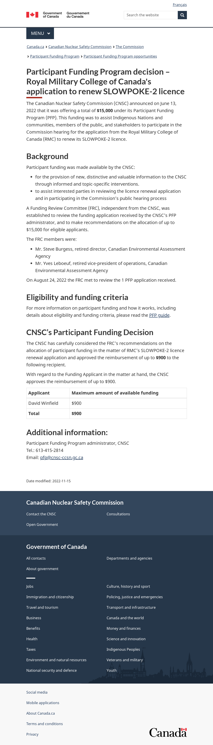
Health (31, 638)
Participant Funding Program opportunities (120, 56)
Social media (37, 692)
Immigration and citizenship (50, 596)
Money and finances (124, 628)
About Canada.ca (40, 713)
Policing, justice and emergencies (135, 596)
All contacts (36, 558)
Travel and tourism (42, 607)
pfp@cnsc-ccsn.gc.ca (61, 457)
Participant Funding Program (54, 56)
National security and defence (51, 670)
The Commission (130, 46)
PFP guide (159, 315)
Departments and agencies (129, 558)
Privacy (32, 734)
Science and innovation (126, 638)
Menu (41, 33)
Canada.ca (35, 46)
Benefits (33, 628)
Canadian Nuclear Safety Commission (80, 46)
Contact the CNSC (41, 514)
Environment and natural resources (56, 659)
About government (42, 568)
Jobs (29, 586)
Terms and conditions (44, 723)
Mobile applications (42, 702)
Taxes (31, 649)
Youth (112, 670)
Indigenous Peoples (123, 649)
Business (33, 617)
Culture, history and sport (128, 586)
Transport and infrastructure (131, 607)
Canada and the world (125, 617)
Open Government (42, 524)
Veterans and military (125, 659)
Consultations (118, 514)
